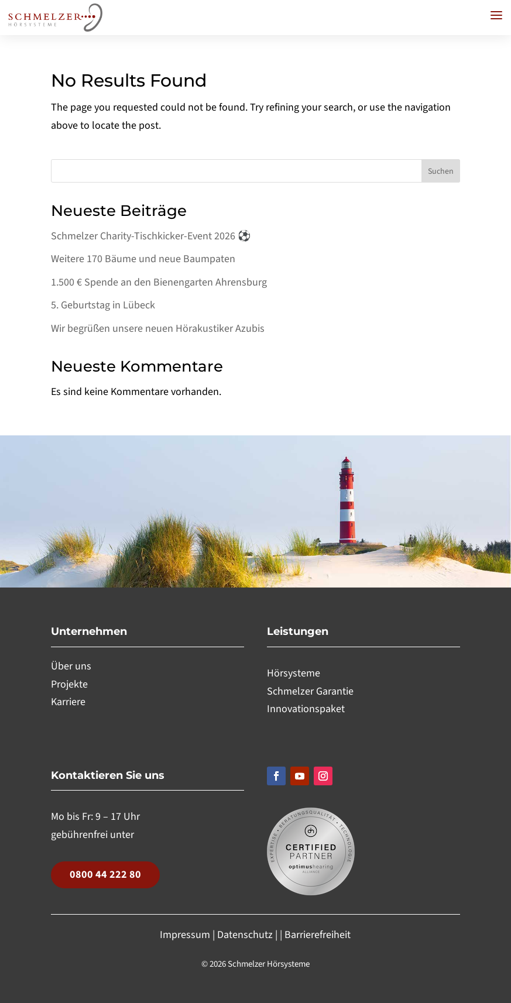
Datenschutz (245, 935)
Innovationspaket (306, 709)
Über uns (71, 666)
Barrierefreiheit (317, 935)
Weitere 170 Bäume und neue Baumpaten (143, 259)
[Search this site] (255, 171)
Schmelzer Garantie (310, 691)
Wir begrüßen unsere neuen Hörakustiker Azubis (158, 328)
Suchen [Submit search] (441, 171)
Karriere (68, 702)
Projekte (69, 684)
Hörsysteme (293, 673)
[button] (496, 15)
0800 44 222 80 (105, 874)
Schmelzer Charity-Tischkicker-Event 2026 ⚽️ (152, 236)
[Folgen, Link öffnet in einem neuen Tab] (276, 776)
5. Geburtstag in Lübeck (103, 305)
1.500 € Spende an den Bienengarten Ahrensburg (159, 282)
